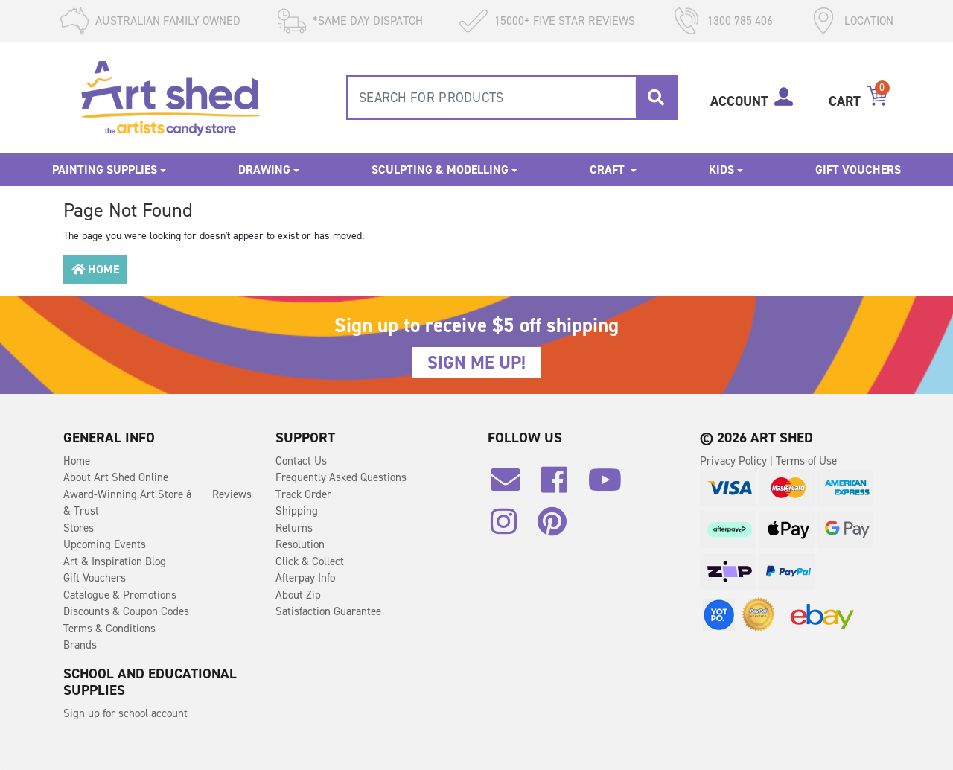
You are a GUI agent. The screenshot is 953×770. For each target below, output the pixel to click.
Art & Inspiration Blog (114, 561)
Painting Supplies (104, 169)
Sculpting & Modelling (440, 169)
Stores (78, 528)
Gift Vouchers (858, 169)
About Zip (298, 595)
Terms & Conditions (109, 628)
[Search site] (656, 97)
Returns (294, 528)
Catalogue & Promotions (119, 595)
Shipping (296, 510)
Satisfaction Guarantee (328, 611)
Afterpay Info (305, 577)
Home (95, 269)
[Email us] (513, 485)
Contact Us (301, 461)
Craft (609, 169)
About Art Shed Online (115, 477)
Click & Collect (309, 561)
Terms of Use (806, 461)
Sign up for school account (125, 713)
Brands (80, 644)
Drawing (264, 169)
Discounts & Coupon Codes (126, 611)
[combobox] (512, 97)
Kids (721, 169)
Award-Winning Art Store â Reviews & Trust (157, 503)
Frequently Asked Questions (341, 477)
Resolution (300, 544)
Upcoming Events (104, 544)
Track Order (303, 494)
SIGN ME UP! (476, 363)
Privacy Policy (735, 461)
